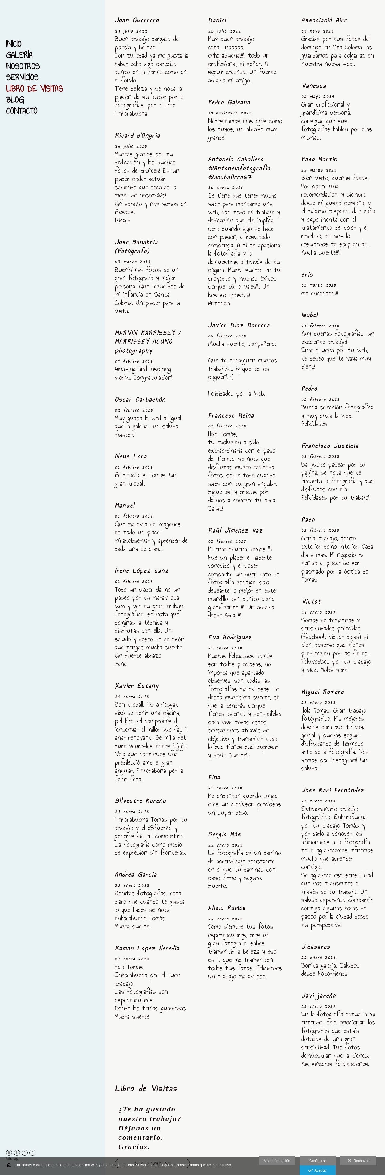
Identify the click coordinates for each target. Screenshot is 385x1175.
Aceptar (317, 1170)
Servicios (22, 77)
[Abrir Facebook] (9, 1153)
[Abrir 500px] (17, 1153)
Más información (277, 1161)
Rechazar (358, 1161)
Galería (19, 55)
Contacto (21, 111)
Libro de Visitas (34, 88)
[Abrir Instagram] (25, 1153)
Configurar (317, 1161)
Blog (15, 99)
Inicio (13, 44)
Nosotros (23, 66)
